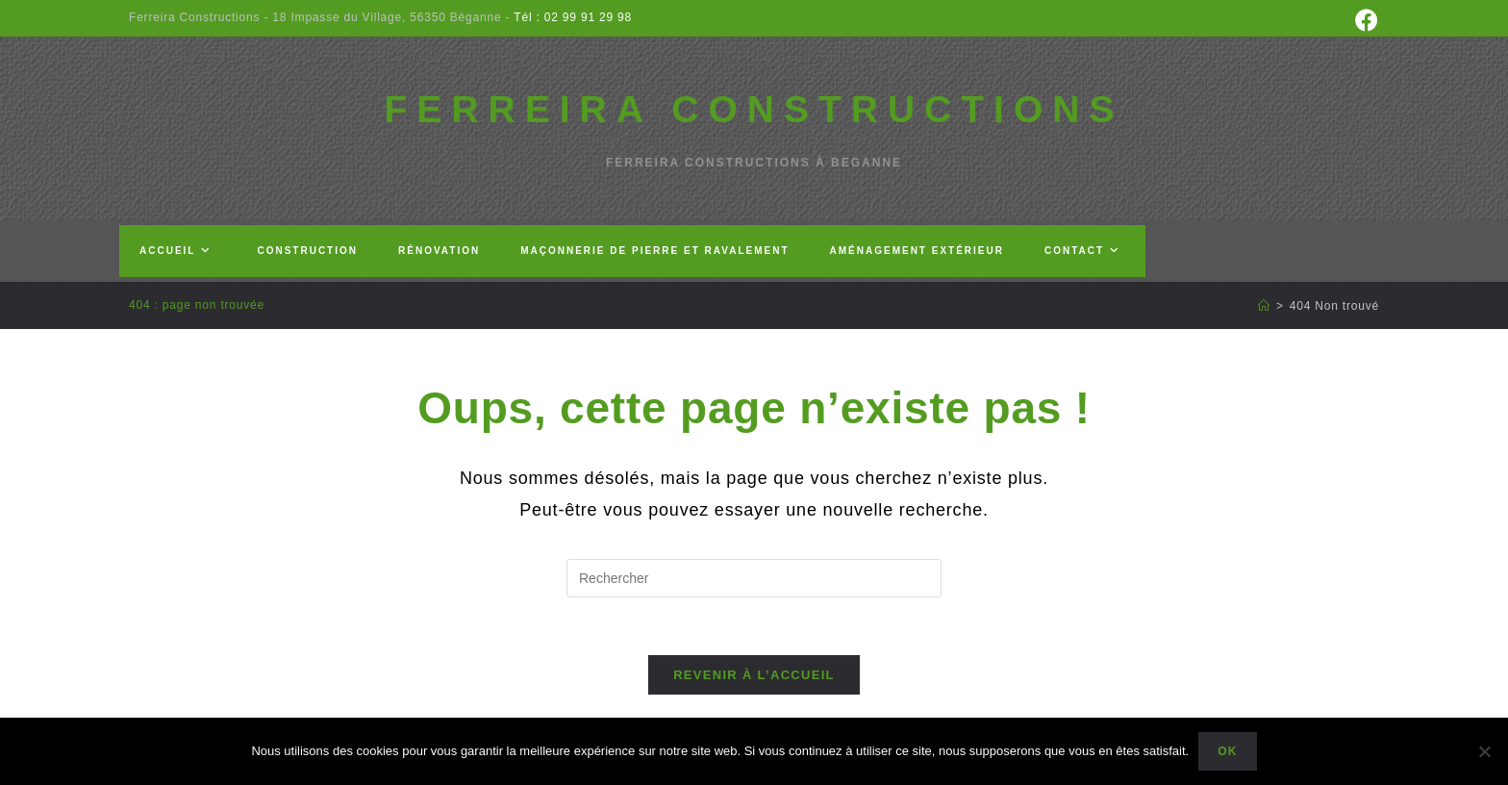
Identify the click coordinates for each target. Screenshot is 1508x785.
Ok (1227, 751)
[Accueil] (1264, 306)
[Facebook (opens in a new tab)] (1364, 20)
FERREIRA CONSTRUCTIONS (754, 109)
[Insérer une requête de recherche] (754, 578)
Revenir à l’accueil (754, 675)
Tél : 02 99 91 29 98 (571, 17)
